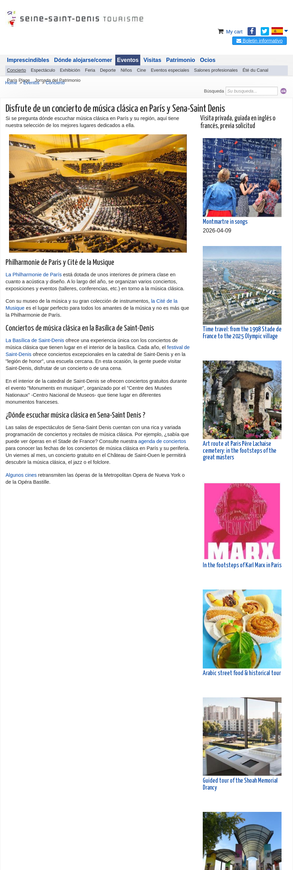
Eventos (128, 60)
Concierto (16, 70)
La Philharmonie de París (34, 274)
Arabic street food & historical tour (242, 673)
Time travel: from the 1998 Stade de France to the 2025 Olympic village (242, 332)
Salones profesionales (216, 70)
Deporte (108, 70)
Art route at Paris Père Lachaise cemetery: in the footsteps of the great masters (239, 450)
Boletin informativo (259, 41)
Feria (90, 70)
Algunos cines (21, 475)
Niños (126, 70)
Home (11, 82)
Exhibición (70, 70)
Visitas (152, 60)
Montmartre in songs (225, 222)
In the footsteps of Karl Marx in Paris (242, 565)
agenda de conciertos (162, 441)
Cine (141, 70)
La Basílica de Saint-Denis (35, 340)
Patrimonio (180, 60)
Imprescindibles (28, 60)
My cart (229, 31)
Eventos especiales (170, 70)
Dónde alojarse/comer (83, 60)
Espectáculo (43, 70)
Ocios (207, 60)
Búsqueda (214, 91)
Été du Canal (255, 70)
